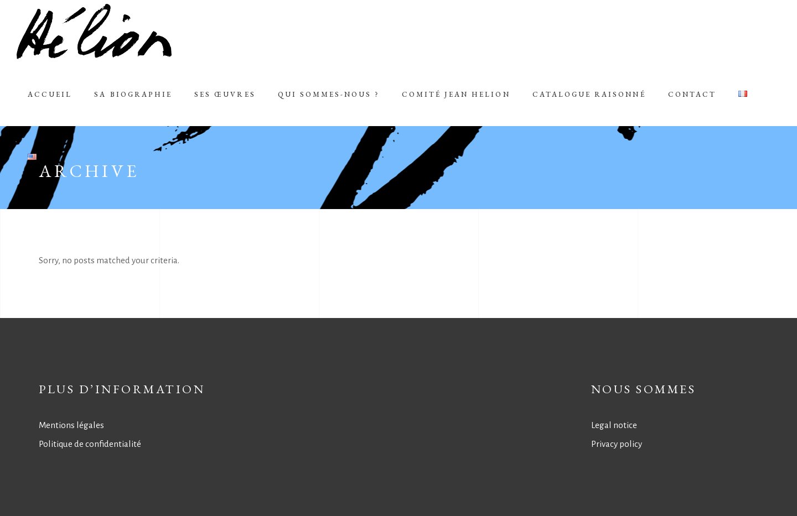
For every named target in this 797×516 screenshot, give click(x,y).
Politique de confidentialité (90, 444)
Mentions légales (71, 425)
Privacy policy (616, 444)
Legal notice (614, 425)
